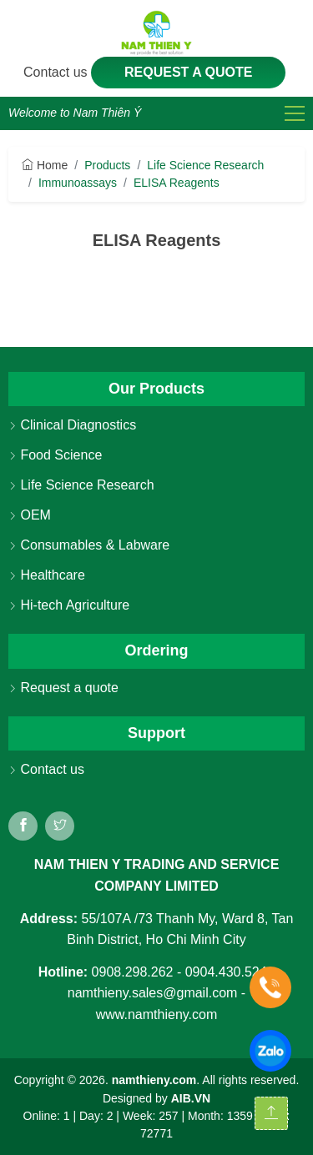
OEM (29, 515)
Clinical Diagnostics (72, 425)
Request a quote (188, 72)
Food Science (55, 455)
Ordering (156, 650)
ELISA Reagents (177, 182)
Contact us (57, 72)
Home (45, 165)
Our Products (156, 388)
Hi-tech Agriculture (68, 605)
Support (156, 733)
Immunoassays (77, 182)
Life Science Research (205, 165)
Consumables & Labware (88, 545)
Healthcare (46, 575)
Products (107, 165)
